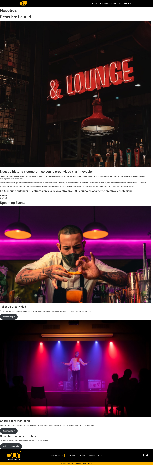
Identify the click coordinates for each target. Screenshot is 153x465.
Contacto (128, 3)
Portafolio (116, 3)
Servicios (104, 3)
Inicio (94, 3)
